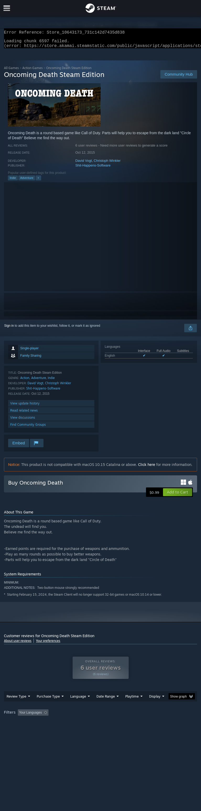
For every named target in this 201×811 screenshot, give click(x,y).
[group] (100, 726)
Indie (13, 181)
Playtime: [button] (123, 723)
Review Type (16, 707)
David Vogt (83, 164)
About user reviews (17, 644)
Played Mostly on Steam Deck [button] (161, 723)
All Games (11, 71)
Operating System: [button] (18, 730)
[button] (177, 495)
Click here (146, 467)
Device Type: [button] (86, 730)
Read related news (24, 413)
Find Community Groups (28, 428)
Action (24, 381)
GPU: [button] (63, 730)
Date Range (105, 707)
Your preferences (48, 644)
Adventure (26, 181)
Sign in (9, 329)
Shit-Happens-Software (92, 168)
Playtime (132, 707)
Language (78, 707)
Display (154, 707)
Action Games (32, 71)
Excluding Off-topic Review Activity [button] (83, 723)
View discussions (22, 421)
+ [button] (38, 181)
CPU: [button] (45, 730)
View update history (25, 406)
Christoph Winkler (107, 164)
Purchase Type (48, 707)
